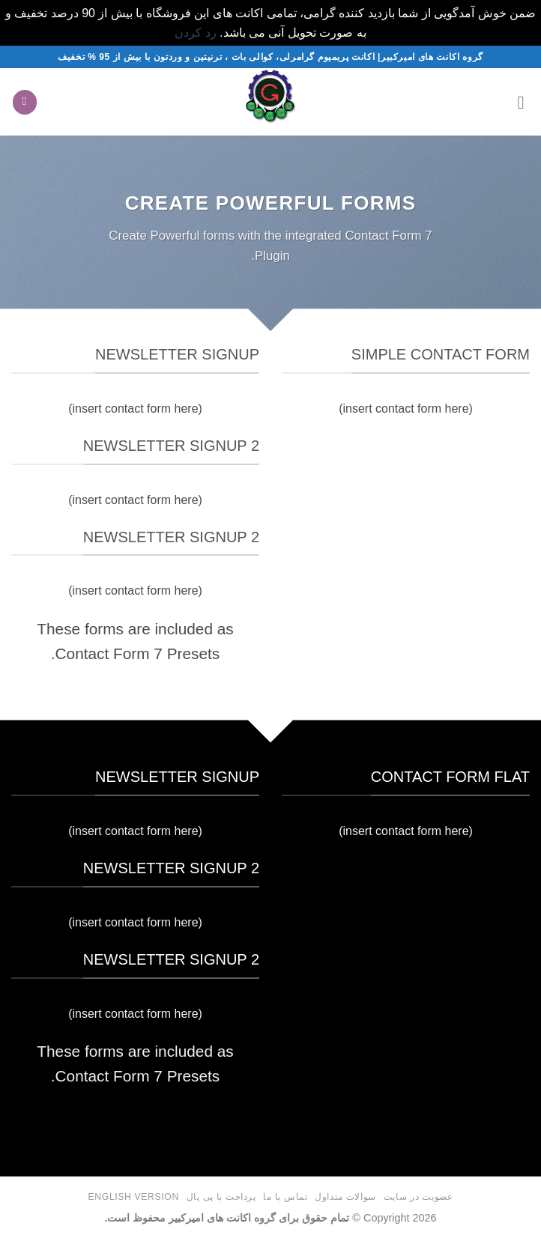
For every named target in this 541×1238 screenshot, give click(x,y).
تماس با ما (285, 1197)
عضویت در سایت (418, 1197)
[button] (521, 102)
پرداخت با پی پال (221, 1197)
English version (133, 1197)
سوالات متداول (345, 1197)
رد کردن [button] (195, 32)
